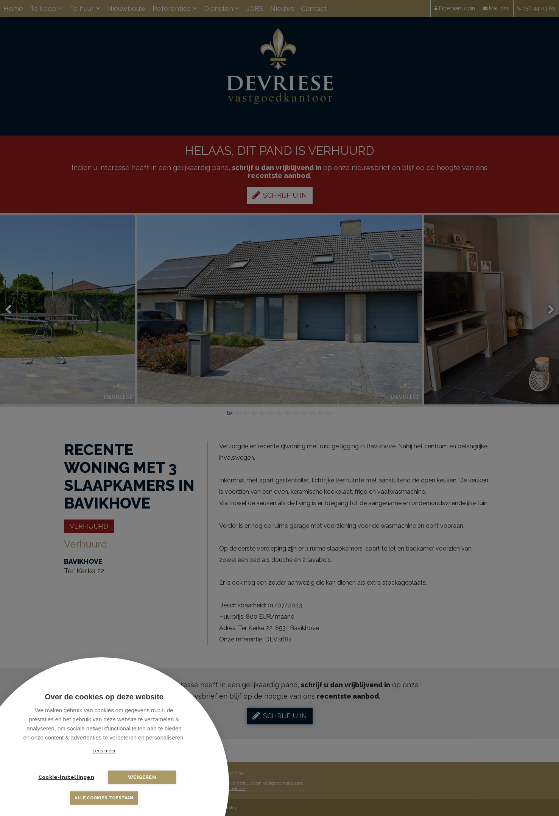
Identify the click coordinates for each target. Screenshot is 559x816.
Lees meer (103, 751)
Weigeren (142, 777)
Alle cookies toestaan (104, 798)
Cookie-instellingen (66, 777)
